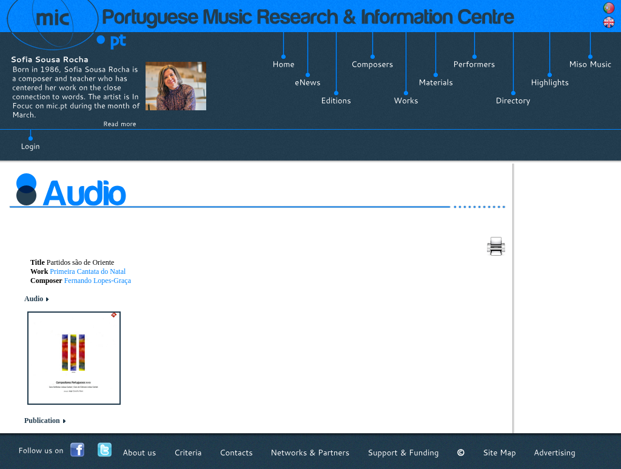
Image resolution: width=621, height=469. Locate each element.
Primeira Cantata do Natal (88, 271)
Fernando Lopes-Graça (97, 280)
